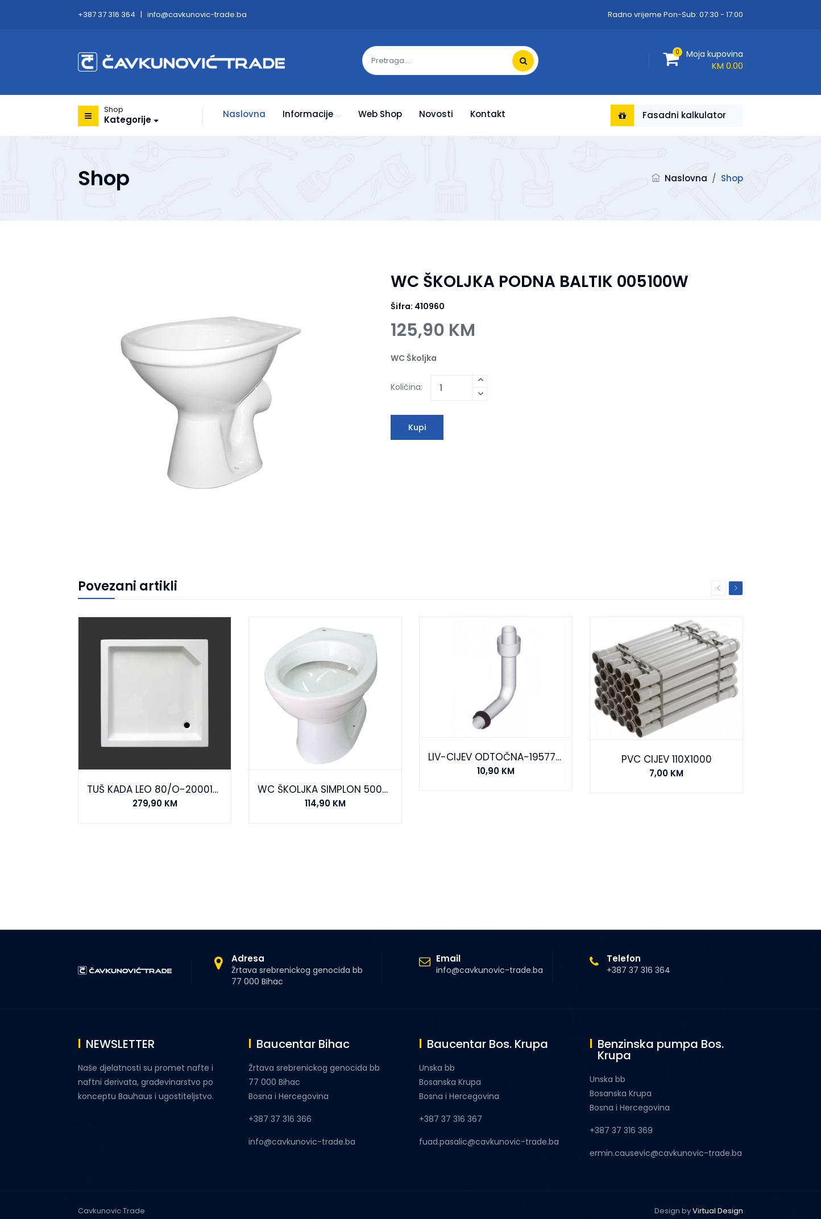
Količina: (406, 387)
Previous (718, 588)
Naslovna (244, 114)
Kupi (417, 427)
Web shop (380, 114)
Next (735, 588)
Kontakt (487, 114)
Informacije (308, 114)
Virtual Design (718, 1210)
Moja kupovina (714, 54)
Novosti (436, 114)
